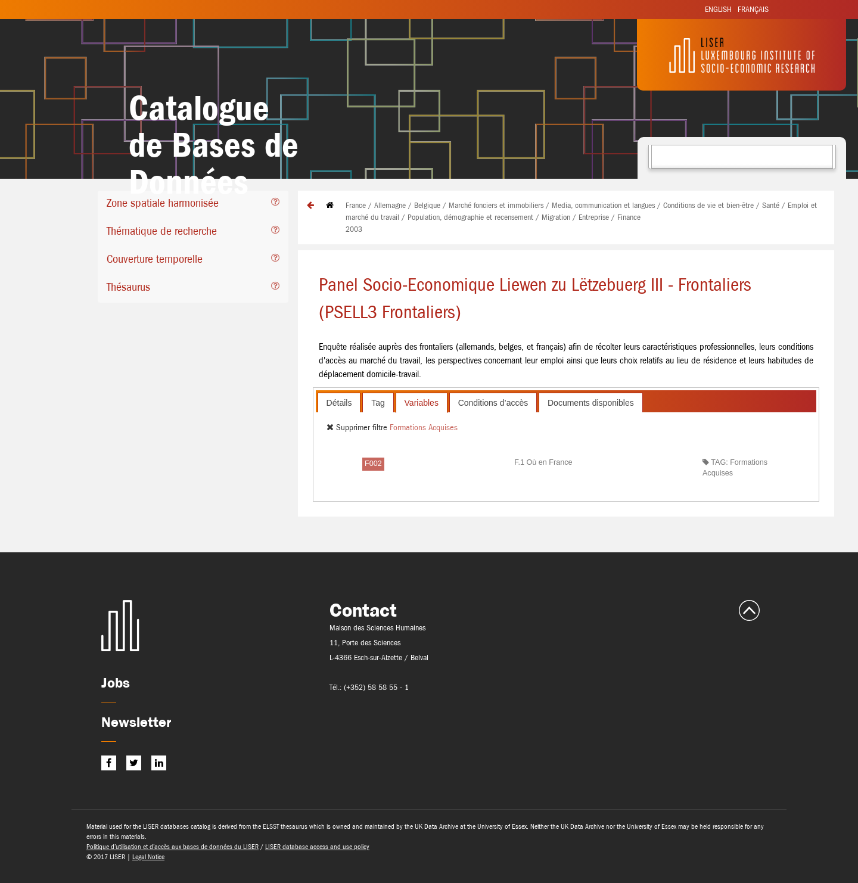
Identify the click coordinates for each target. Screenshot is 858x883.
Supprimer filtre (358, 427)
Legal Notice (148, 857)
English (718, 9)
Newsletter (136, 721)
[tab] (193, 205)
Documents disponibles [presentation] (591, 403)
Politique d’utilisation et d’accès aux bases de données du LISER (172, 846)
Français (753, 9)
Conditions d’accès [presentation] (493, 403)
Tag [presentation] (378, 403)
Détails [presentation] (339, 403)
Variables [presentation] (422, 403)
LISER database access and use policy (317, 846)
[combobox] (742, 157)
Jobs (115, 682)
